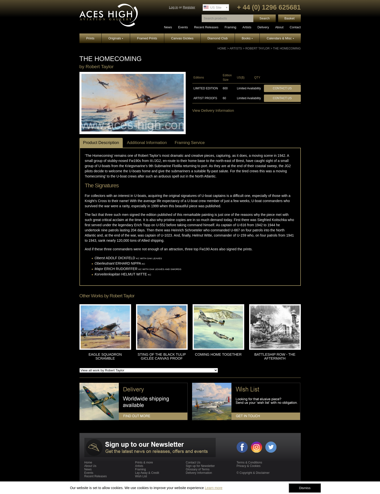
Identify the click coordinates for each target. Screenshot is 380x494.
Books (247, 38)
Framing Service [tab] (190, 142)
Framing (230, 27)
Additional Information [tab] (147, 142)
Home (221, 48)
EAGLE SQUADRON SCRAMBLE (105, 356)
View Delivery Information (213, 110)
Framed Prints (147, 38)
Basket (289, 18)
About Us (90, 466)
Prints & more (144, 462)
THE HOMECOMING (287, 48)
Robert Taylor (257, 48)
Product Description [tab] (101, 142)
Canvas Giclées (182, 38)
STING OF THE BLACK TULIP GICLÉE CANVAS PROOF (161, 356)
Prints (90, 38)
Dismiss (305, 488)
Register (189, 7)
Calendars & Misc (280, 38)
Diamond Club (217, 38)
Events (183, 27)
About (279, 27)
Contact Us (282, 88)
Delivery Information (199, 473)
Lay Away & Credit (147, 473)
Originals (115, 38)
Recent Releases (206, 27)
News (168, 27)
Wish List (141, 476)
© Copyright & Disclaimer (253, 473)
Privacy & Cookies (248, 466)
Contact (295, 27)
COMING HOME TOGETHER (218, 354)
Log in (173, 7)
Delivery (263, 27)
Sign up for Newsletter (200, 466)
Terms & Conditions (249, 462)
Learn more (214, 488)
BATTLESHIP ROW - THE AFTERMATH (274, 356)
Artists (247, 27)
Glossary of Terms (197, 469)
